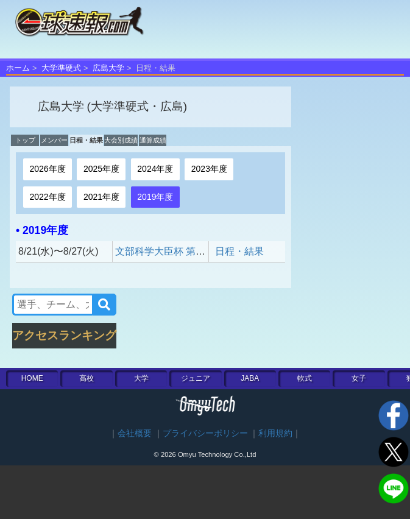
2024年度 (155, 169)
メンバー (54, 140)
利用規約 (275, 433)
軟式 (304, 378)
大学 (141, 378)
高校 (86, 378)
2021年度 (101, 197)
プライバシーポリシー (205, 433)
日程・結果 (86, 140)
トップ (25, 140)
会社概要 (135, 433)
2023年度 (209, 169)
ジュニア (195, 378)
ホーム (18, 67)
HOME (32, 378)
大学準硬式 (61, 67)
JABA (250, 378)
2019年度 (155, 197)
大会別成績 (121, 140)
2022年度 (47, 197)
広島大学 (108, 67)
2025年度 (101, 169)
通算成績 (153, 140)
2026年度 (47, 169)
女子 (359, 378)
